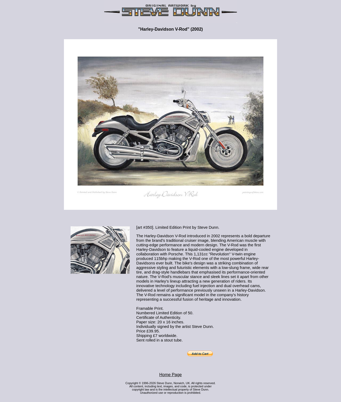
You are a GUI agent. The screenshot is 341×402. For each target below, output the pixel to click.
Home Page (170, 374)
